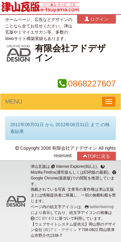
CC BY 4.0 (44, 218)
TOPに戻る (96, 156)
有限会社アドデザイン (70, 53)
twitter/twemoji (101, 207)
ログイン (96, 19)
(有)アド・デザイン (60, 229)
